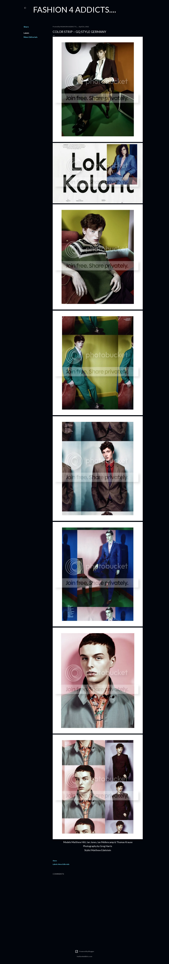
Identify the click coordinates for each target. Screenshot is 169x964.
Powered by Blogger (84, 951)
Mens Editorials (30, 37)
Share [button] (26, 27)
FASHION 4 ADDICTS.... (74, 9)
